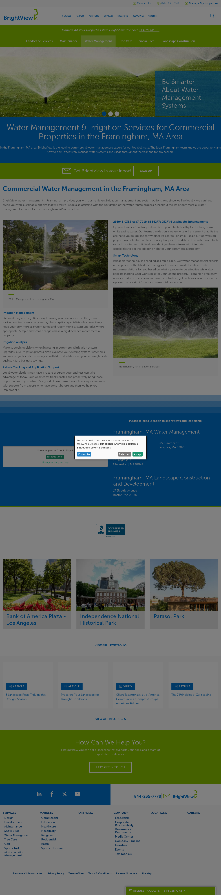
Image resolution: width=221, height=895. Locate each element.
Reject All (124, 454)
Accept (137, 454)
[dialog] (110, 447)
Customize (84, 454)
